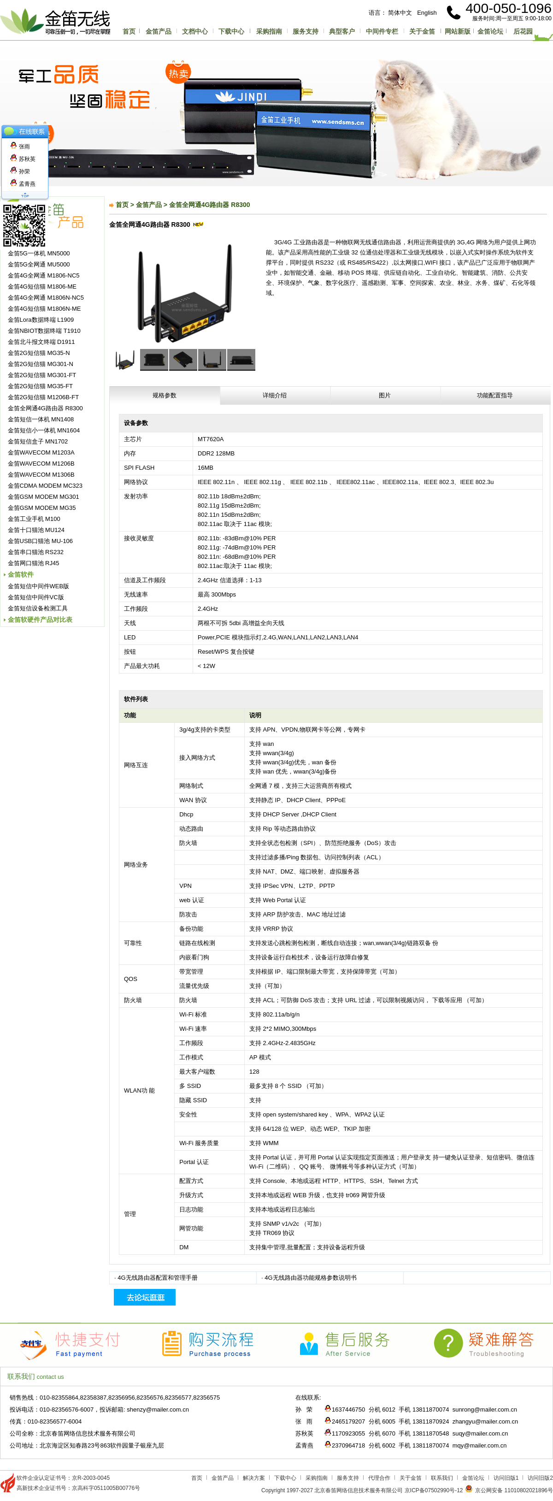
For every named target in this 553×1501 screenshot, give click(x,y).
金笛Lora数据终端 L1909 (41, 319)
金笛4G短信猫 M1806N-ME (44, 308)
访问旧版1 (506, 1478)
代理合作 (379, 1478)
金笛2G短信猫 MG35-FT (40, 386)
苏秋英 (22, 159)
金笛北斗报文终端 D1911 (41, 341)
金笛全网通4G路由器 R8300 (45, 408)
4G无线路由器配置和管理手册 (157, 1277)
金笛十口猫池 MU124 (36, 529)
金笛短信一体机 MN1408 (41, 419)
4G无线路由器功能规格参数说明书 (310, 1277)
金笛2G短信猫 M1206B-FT (43, 397)
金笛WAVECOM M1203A (41, 452)
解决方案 (254, 1478)
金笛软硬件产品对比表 (40, 619)
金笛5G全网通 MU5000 (39, 264)
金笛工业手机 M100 (34, 518)
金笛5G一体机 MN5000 (39, 253)
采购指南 (269, 31)
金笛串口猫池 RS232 (36, 552)
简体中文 (400, 12)
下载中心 (231, 31)
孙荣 (20, 171)
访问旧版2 (540, 1478)
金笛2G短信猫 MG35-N (39, 352)
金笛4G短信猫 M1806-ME (42, 286)
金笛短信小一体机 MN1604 (44, 430)
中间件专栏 (382, 31)
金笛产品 (158, 31)
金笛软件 (21, 574)
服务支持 (305, 31)
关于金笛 (422, 31)
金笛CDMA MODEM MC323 (45, 485)
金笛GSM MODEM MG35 (42, 507)
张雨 (20, 146)
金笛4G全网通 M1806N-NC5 (46, 297)
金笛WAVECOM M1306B (41, 474)
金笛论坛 (490, 31)
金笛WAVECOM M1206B (41, 463)
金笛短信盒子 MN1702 (38, 441)
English (427, 12)
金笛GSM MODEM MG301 (43, 496)
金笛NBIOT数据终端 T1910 (44, 330)
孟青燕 (22, 184)
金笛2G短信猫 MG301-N (40, 363)
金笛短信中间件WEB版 (39, 586)
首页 (129, 31)
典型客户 (342, 31)
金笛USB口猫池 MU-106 (40, 541)
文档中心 (195, 31)
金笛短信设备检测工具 (38, 608)
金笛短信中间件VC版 (36, 597)
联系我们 (442, 1478)
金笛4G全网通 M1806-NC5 (44, 275)
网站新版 (458, 31)
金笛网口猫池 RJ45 (33, 563)
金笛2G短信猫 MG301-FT (42, 375)
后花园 (523, 31)
